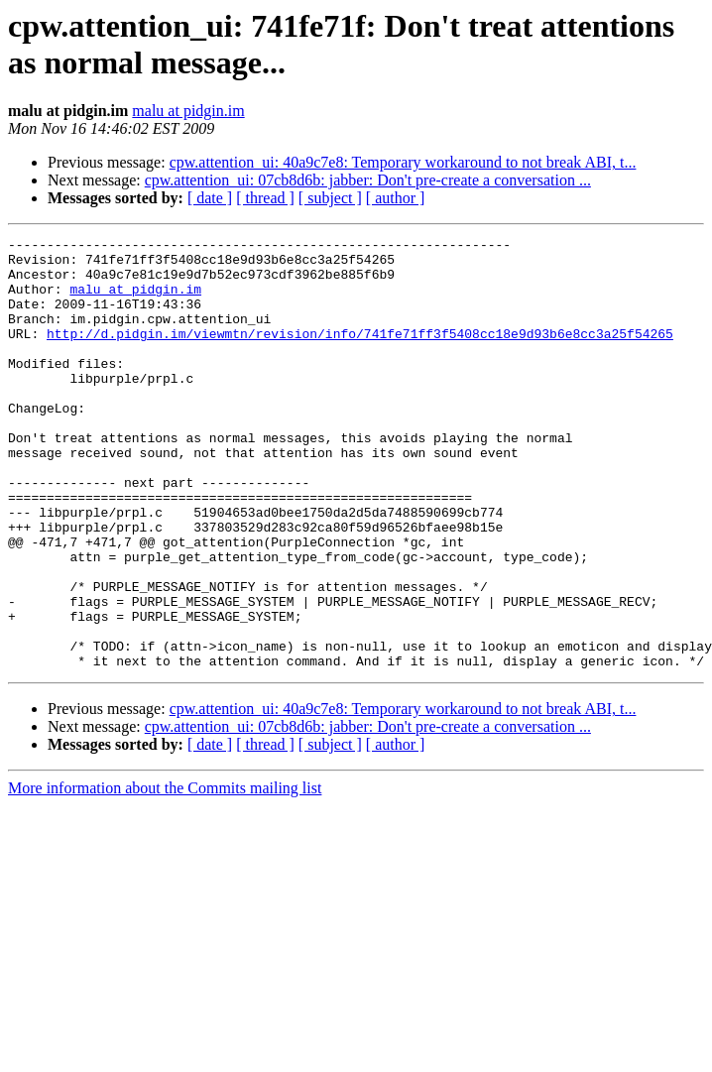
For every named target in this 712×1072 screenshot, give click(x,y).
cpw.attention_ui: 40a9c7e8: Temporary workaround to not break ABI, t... (403, 162)
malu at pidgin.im (188, 110)
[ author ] (395, 197)
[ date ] (209, 197)
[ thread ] (265, 197)
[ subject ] (330, 197)
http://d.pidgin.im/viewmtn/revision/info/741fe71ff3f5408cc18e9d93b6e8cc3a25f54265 (360, 354)
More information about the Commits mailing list (164, 874)
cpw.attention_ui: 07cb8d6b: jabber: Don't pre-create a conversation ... (368, 180)
